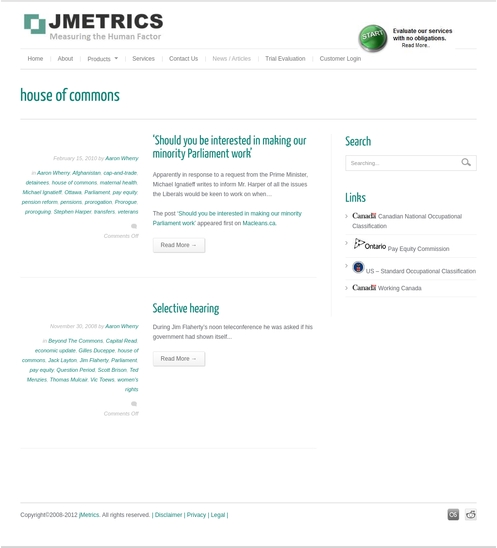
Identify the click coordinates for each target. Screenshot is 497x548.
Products (102, 59)
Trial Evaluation (285, 58)
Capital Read (121, 341)
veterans (128, 212)
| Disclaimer (167, 515)
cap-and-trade (120, 173)
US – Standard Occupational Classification (414, 271)
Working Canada (387, 288)
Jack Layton (62, 360)
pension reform (39, 202)
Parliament (97, 192)
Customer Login (340, 58)
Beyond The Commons (76, 341)
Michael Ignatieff (42, 192)
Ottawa (73, 192)
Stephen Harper (72, 212)
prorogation (98, 202)
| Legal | (218, 515)
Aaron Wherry (121, 158)
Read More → (179, 245)
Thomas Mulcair (69, 379)
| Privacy (195, 515)
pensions (71, 202)
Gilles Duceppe (97, 350)
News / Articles (232, 58)
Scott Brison (112, 370)
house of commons (74, 182)
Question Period (76, 370)
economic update (55, 350)
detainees (37, 182)
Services (144, 58)
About (65, 58)
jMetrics (89, 515)
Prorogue (126, 202)
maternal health (118, 182)
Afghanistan (86, 173)
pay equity (125, 192)
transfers (104, 212)
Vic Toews (102, 379)
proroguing (38, 212)
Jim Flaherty (94, 360)
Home (35, 58)
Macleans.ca (259, 223)
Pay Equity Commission (400, 249)
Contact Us (183, 58)
